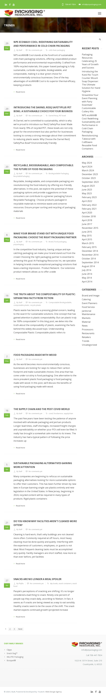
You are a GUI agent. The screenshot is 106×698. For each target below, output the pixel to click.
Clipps (9, 649)
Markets (86, 318)
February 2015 (89, 247)
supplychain (68, 413)
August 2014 (88, 266)
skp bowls (54, 583)
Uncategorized (89, 344)
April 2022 (87, 201)
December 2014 (90, 250)
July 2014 (86, 270)
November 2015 (90, 227)
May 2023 (87, 193)
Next (20, 629)
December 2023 (90, 174)
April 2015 (87, 239)
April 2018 (87, 220)
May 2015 (87, 235)
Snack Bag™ (12, 653)
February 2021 (89, 208)
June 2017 (87, 224)
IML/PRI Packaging (15, 657)
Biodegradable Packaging (59, 173)
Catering (86, 299)
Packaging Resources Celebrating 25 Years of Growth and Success (90, 61)
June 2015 (87, 231)
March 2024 (88, 170)
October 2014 (89, 258)
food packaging (60, 242)
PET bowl (62, 115)
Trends (85, 340)
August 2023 (88, 185)
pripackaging (18, 244)
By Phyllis (20, 583)
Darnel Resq (53, 115)
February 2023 (89, 197)
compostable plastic (21, 305)
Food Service (88, 307)
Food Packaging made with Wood (35, 354)
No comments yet (35, 50)
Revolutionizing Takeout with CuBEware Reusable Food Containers (90, 142)
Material (86, 321)
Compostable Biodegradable (60, 302)
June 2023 (87, 189)
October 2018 (89, 216)
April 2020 (87, 212)
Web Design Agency (53, 691)
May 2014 (87, 277)
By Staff (19, 50)
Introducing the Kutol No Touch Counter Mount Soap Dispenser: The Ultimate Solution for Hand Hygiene (91, 81)
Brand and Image (90, 295)
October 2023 (89, 178)
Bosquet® (11, 660)
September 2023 (90, 181)
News (85, 325)
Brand (51, 242)
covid (51, 413)
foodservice (58, 413)
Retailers (86, 337)
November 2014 (90, 254)
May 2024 (87, 162)
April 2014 (87, 281)
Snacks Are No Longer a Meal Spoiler (37, 579)
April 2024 (87, 166)
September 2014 (90, 262)
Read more (20, 92)
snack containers (65, 583)
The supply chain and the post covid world (41, 409)
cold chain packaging (57, 50)
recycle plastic (35, 305)
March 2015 (88, 243)
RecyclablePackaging (21, 176)
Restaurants (88, 333)
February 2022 (89, 204)
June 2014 (87, 273)
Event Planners (89, 303)
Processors (87, 329)
